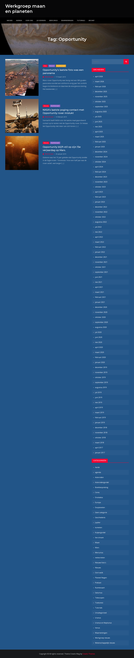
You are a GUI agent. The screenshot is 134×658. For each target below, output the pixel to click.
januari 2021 (100, 302)
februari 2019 (100, 417)
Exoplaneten (100, 507)
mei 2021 (98, 282)
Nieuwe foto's (100, 562)
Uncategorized (101, 613)
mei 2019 (98, 402)
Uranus (98, 618)
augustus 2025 (101, 111)
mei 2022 (98, 232)
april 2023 (99, 192)
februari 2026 (100, 86)
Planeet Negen (101, 578)
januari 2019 (100, 422)
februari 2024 (100, 172)
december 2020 (101, 307)
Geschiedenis (100, 517)
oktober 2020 (100, 317)
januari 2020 (100, 362)
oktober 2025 (100, 101)
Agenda (19, 20)
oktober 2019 (100, 377)
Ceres (97, 492)
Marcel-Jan (49, 77)
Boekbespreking (101, 487)
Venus (97, 628)
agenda (98, 472)
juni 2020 (98, 337)
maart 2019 (99, 412)
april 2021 (99, 287)
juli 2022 (98, 227)
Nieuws (9, 20)
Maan (97, 542)
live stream (99, 537)
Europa (98, 502)
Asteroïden (99, 477)
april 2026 (99, 76)
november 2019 (101, 372)
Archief (91, 20)
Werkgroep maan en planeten (25, 8)
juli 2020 (98, 332)
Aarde (97, 467)
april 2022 (99, 237)
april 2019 (99, 407)
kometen (98, 527)
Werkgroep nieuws (102, 638)
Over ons (29, 20)
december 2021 (101, 257)
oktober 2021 (100, 267)
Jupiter (97, 522)
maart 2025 (99, 137)
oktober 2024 (100, 162)
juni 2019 (98, 397)
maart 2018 (99, 442)
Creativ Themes (88, 654)
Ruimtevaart (61, 66)
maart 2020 (99, 352)
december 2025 (101, 91)
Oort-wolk (99, 572)
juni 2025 (98, 121)
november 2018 (101, 432)
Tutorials (81, 20)
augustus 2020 (101, 327)
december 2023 (101, 177)
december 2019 (101, 367)
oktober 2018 (100, 437)
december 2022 (101, 207)
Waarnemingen (67, 20)
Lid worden (41, 20)
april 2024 (99, 167)
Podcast (98, 583)
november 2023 (101, 182)
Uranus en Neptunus (103, 623)
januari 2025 (100, 147)
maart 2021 (99, 292)
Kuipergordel (100, 532)
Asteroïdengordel (102, 482)
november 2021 (101, 262)
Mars (45, 66)
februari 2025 (100, 142)
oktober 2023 (100, 187)
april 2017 (99, 447)
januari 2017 (100, 452)
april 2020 (99, 347)
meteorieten (100, 557)
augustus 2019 (101, 387)
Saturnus (98, 593)
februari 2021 (100, 297)
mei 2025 (98, 126)
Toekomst (99, 603)
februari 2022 (100, 247)
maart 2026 (99, 81)
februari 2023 (100, 197)
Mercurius (53, 20)
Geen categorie (101, 512)
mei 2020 (98, 342)
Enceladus (99, 497)
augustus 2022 (101, 222)
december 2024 (101, 152)
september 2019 (101, 382)
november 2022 (101, 212)
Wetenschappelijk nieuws (105, 643)
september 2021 (101, 272)
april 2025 (99, 131)
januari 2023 (100, 202)
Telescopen (99, 598)
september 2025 (101, 106)
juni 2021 (98, 277)
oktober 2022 (100, 217)
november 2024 (101, 157)
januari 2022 (100, 252)
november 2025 (101, 96)
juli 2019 (98, 392)
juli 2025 (98, 116)
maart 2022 (99, 242)
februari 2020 (100, 357)
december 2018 (101, 427)
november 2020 (101, 312)
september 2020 (101, 322)
